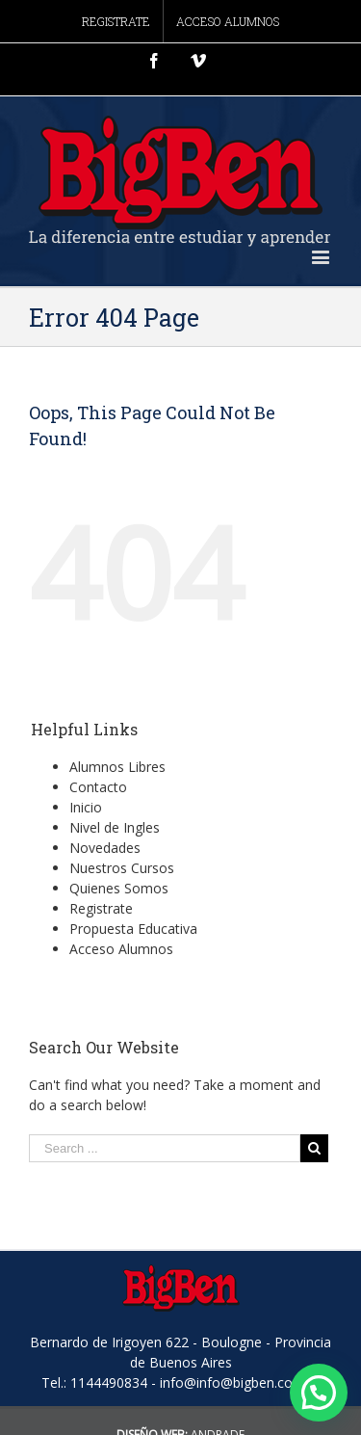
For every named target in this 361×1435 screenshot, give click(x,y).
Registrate (101, 908)
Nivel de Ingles (114, 827)
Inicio (85, 807)
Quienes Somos (118, 888)
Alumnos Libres (117, 766)
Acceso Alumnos (121, 949)
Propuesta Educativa (133, 928)
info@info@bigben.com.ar (240, 1382)
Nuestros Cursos (121, 868)
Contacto (98, 787)
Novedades (105, 847)
